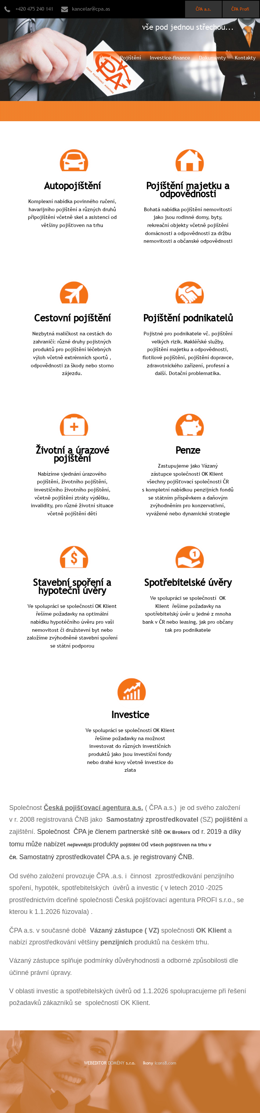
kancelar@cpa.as (91, 9)
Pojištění (130, 57)
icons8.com (165, 1063)
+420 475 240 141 (34, 9)
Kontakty (245, 57)
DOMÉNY (117, 1063)
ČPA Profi (240, 9)
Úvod (105, 57)
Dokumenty (212, 57)
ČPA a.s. (203, 9)
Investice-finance (170, 57)
